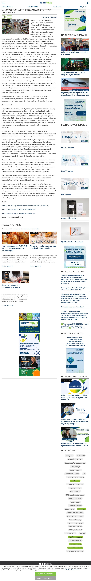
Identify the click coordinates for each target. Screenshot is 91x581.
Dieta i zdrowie (75, 470)
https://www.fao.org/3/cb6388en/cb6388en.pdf (18, 213)
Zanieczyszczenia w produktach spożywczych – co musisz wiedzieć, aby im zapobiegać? (75, 421)
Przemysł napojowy (75, 526)
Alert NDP (81, 455)
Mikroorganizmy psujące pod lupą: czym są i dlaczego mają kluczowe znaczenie (74, 397)
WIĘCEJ (83, 7)
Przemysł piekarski (75, 530)
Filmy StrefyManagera (75, 477)
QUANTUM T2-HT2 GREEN (72, 242)
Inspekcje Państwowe (75, 484)
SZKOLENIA (57, 7)
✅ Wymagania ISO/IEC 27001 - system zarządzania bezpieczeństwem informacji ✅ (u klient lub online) (75, 326)
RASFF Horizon (67, 171)
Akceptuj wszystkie (44, 574)
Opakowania (75, 502)
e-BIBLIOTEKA (7, 7)
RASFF (82, 533)
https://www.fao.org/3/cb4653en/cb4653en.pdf (18, 209)
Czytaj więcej (6, 266)
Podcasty (81, 509)
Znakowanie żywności (75, 551)
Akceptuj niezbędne (44, 578)
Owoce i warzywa (75, 505)
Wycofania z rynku (75, 548)
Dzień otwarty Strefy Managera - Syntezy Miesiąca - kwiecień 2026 (74, 444)
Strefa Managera (75, 537)
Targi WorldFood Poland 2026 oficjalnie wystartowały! (73, 73)
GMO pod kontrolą (68, 218)
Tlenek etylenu (75, 544)
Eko (84, 474)
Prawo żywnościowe (75, 513)
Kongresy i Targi (75, 488)
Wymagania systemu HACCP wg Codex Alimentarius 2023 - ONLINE (75, 289)
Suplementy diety (75, 541)
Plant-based (69, 509)
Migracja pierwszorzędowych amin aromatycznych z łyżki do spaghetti (75, 94)
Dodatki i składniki (72, 474)
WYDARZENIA (33, 7)
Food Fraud (75, 481)
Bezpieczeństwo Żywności (49, 17)
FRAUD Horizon (67, 148)
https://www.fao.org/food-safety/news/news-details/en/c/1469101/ (25, 206)
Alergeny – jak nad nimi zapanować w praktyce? (11, 286)
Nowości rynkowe (75, 498)
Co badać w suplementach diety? (72, 307)
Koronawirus (75, 491)
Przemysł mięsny (75, 520)
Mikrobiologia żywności (75, 495)
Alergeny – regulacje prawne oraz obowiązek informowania (43, 247)
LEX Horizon (66, 195)
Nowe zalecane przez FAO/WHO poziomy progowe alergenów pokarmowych (14, 248)
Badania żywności (75, 459)
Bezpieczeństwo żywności (30, 229)
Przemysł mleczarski (75, 523)
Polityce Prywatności (72, 570)
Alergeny (17, 229)
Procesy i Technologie (75, 516)
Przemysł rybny (70, 533)
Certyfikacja (75, 466)
